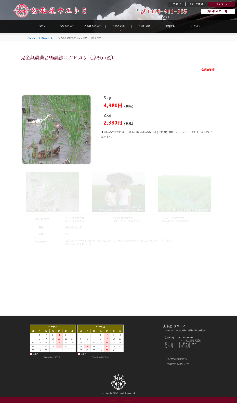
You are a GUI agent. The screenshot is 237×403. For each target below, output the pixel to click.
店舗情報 (170, 26)
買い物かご (217, 11)
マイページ (221, 4)
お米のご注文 (66, 26)
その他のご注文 (92, 26)
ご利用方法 (144, 26)
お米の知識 (118, 26)
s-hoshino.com (128, 400)
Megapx (112, 400)
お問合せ (196, 26)
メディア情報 (196, 4)
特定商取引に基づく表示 (179, 364)
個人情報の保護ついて (178, 359)
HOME (41, 26)
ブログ (177, 4)
